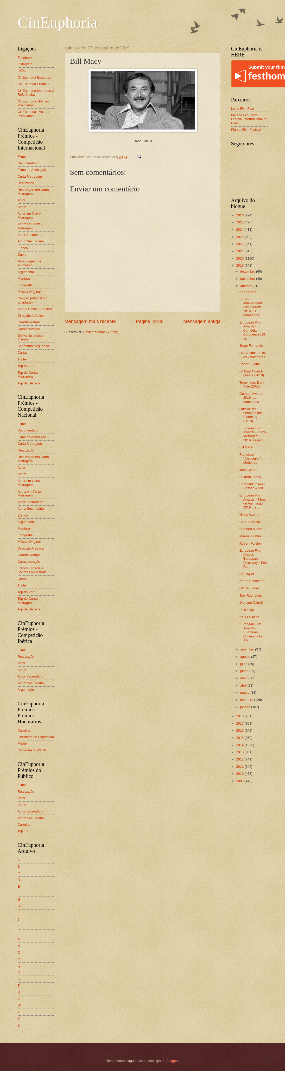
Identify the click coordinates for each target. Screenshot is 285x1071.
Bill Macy (246, 447)
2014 (240, 745)
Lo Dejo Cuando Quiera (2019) (251, 373)
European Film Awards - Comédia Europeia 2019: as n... (252, 330)
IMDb (22, 71)
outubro (246, 286)
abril (244, 685)
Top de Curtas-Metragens (29, 374)
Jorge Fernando (251, 345)
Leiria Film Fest (242, 109)
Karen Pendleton (251, 581)
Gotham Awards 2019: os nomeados (251, 398)
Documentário (28, 163)
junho (244, 671)
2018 (240, 716)
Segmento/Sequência (34, 346)
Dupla (22, 254)
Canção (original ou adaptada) (32, 300)
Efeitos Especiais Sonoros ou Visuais (32, 570)
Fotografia (25, 285)
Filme (22, 156)
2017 (240, 723)
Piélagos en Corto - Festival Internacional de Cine (249, 119)
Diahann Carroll (251, 602)
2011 (240, 767)
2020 (240, 258)
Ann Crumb (247, 292)
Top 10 (23, 831)
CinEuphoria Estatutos (34, 77)
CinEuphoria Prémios (33, 84)
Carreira (24, 730)
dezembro (248, 271)
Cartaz (23, 352)
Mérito (22, 743)
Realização (26, 183)
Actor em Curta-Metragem (29, 215)
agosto (245, 657)
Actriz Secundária (31, 241)
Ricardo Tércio (250, 477)
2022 (240, 244)
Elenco (23, 248)
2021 (240, 251)
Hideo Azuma (249, 515)
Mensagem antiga (201, 321)
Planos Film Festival (246, 130)
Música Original (29, 292)
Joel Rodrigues (250, 595)
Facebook (25, 58)
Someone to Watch (32, 750)
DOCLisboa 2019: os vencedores (252, 355)
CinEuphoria (58, 22)
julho (244, 664)
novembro (248, 279)
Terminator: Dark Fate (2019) (251, 384)
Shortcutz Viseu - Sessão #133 (252, 486)
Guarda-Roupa (29, 322)
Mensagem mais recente (90, 321)
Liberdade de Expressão (36, 737)
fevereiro (247, 700)
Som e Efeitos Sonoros (35, 309)
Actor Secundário (30, 235)
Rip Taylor (246, 574)
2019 (240, 265)
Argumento (26, 272)
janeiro (245, 707)
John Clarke (248, 470)
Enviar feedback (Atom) (100, 332)
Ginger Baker (249, 588)
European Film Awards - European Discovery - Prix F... (253, 559)
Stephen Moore (250, 529)
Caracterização (29, 329)
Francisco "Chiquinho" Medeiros (250, 458)
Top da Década (29, 383)
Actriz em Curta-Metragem (30, 226)
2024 (240, 229)
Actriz (22, 207)
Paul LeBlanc (249, 617)
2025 (240, 222)
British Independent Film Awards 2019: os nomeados (250, 307)
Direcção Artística (31, 316)
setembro (247, 649)
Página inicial (149, 321)
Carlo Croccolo (250, 522)
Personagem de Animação (29, 263)
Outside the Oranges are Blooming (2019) (250, 415)
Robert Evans (249, 364)
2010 (240, 774)
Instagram (25, 64)
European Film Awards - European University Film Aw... (252, 632)
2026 (240, 215)
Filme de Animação (32, 170)
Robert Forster (250, 543)
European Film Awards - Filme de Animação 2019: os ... (252, 501)
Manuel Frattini (250, 536)
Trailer (22, 359)
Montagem (26, 278)
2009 (240, 781)
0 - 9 (21, 1032)
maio (244, 678)
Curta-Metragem (30, 176)
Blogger (172, 1061)
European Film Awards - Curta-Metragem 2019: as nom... (253, 434)
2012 (240, 759)
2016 (240, 730)
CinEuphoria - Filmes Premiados (33, 103)
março (245, 692)
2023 (240, 237)
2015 (240, 738)
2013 (240, 752)
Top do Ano (26, 366)
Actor (22, 200)
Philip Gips (247, 610)
